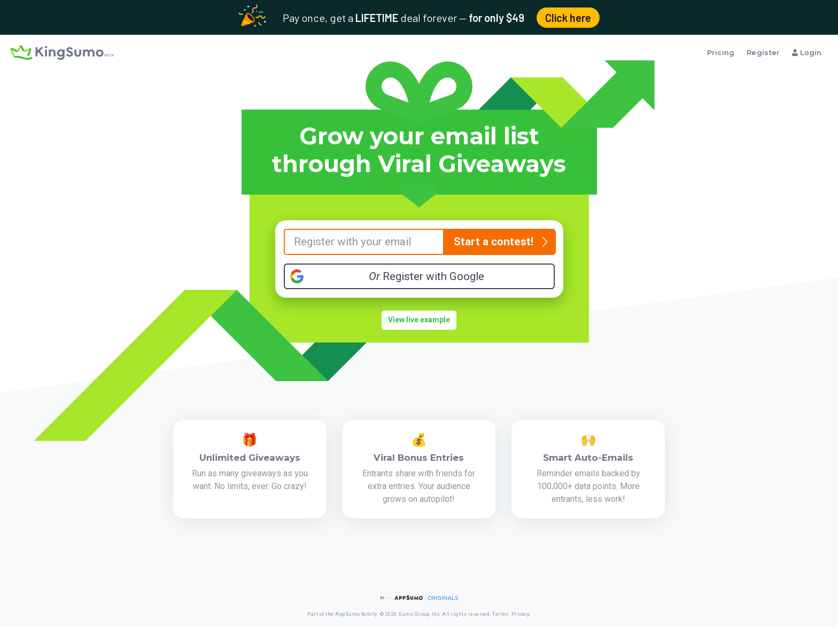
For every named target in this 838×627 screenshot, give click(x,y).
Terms (500, 614)
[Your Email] (364, 241)
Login (807, 53)
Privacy (520, 614)
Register (763, 53)
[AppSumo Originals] (419, 597)
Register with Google (426, 276)
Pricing (721, 53)
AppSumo (347, 614)
